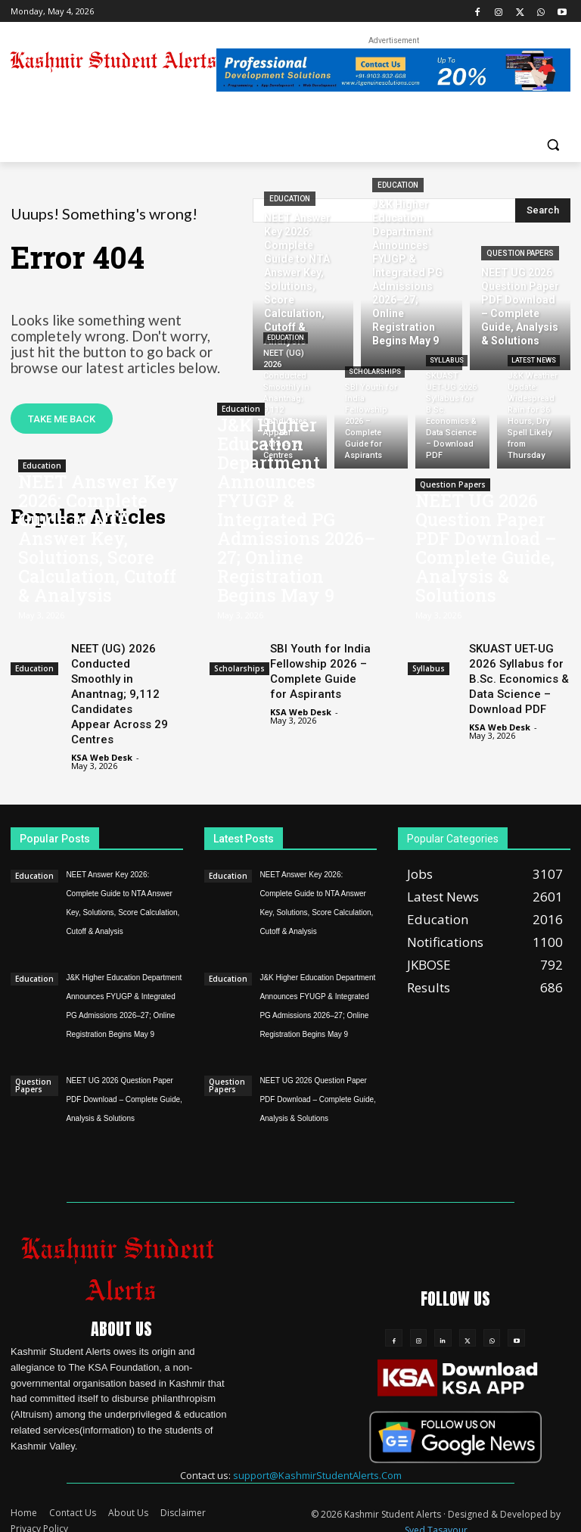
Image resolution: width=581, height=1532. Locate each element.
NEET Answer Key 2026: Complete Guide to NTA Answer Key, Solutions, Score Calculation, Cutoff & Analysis (98, 546)
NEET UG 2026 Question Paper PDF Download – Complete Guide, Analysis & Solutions (486, 555)
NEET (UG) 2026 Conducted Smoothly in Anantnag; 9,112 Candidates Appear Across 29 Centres (119, 688)
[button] (552, 144)
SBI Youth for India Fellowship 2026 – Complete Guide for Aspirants (320, 668)
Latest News (533, 360)
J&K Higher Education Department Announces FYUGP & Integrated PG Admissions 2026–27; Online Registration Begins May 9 (296, 521)
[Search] (542, 210)
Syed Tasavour (436, 1518)
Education (289, 199)
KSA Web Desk (101, 746)
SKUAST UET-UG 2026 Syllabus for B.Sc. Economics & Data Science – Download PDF (519, 675)
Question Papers (520, 253)
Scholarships (375, 371)
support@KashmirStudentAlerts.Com (317, 1463)
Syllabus (447, 360)
